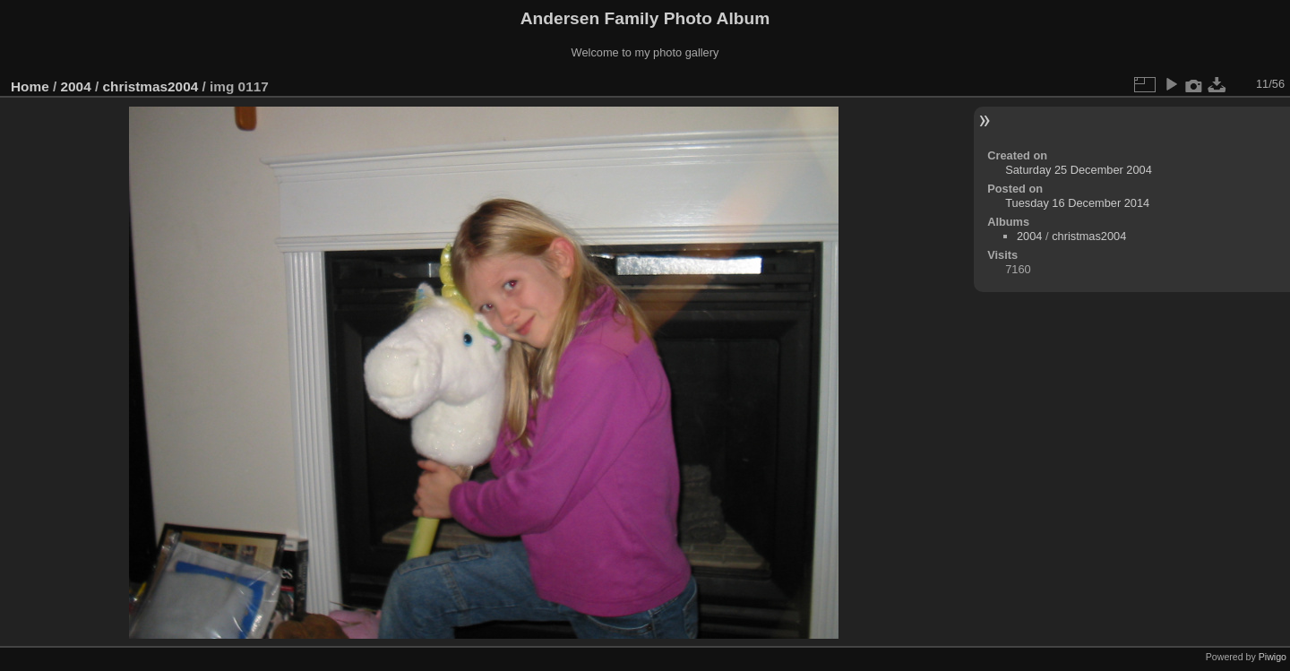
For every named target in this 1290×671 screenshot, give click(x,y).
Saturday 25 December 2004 (1078, 169)
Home (30, 86)
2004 (76, 86)
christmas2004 (150, 86)
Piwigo (1272, 656)
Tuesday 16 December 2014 (1077, 203)
